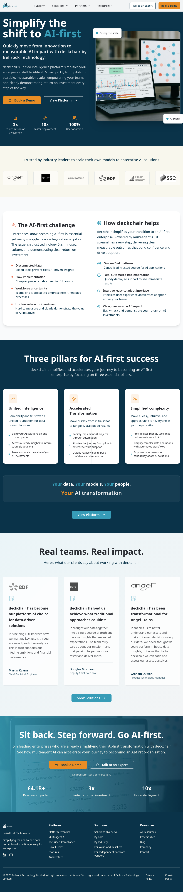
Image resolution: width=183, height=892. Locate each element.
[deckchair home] (10, 5)
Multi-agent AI (57, 837)
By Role (98, 837)
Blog (142, 842)
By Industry (101, 842)
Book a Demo (169, 5)
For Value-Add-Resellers (108, 847)
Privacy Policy (149, 876)
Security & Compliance (62, 842)
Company (145, 847)
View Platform (91, 515)
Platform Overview (59, 832)
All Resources (148, 832)
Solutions (58, 6)
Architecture (56, 857)
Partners (82, 6)
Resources (105, 6)
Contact (144, 852)
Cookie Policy (169, 876)
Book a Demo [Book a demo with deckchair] (22, 100)
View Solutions (91, 698)
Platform (39, 6)
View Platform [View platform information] (63, 100)
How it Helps (56, 847)
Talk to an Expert (142, 5)
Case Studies (147, 837)
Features (54, 852)
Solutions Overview (105, 832)
